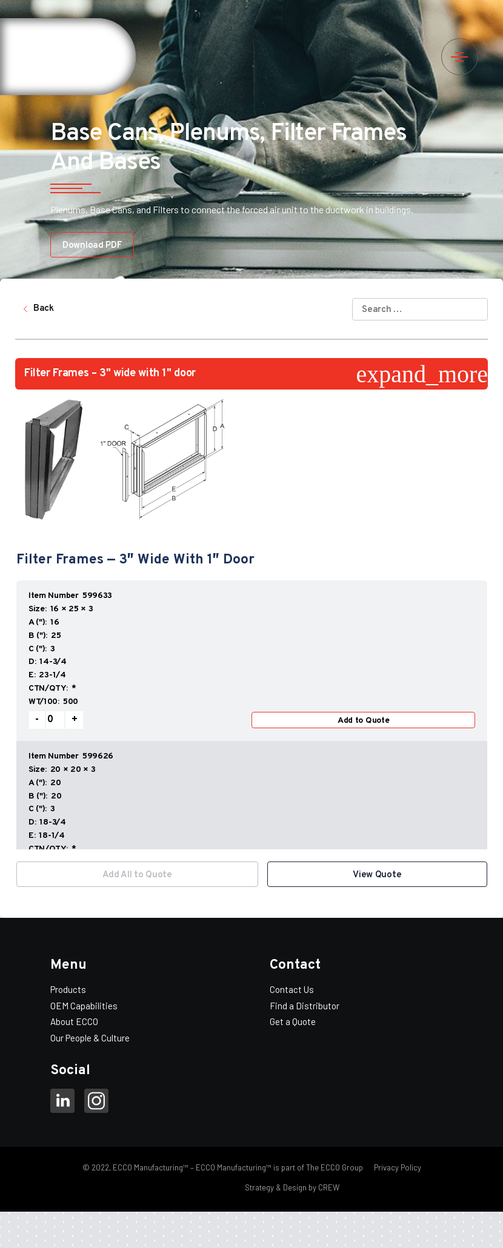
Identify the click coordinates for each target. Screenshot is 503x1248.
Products (68, 989)
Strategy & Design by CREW (292, 1187)
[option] (251, 714)
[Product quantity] (55, 720)
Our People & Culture (90, 1037)
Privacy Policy (396, 1167)
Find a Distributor (304, 1005)
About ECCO (74, 1021)
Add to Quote (364, 720)
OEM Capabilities (84, 1005)
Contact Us (292, 989)
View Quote (377, 875)
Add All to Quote (137, 875)
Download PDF (92, 245)
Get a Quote (293, 1021)
